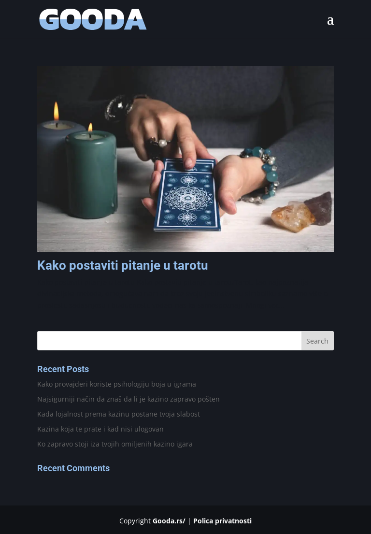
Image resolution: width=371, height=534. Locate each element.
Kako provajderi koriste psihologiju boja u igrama (116, 384)
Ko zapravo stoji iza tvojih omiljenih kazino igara (115, 443)
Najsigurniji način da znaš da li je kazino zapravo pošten (128, 399)
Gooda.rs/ (169, 520)
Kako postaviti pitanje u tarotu (122, 265)
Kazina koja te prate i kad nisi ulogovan (100, 428)
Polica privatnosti (222, 520)
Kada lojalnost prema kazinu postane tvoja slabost (118, 414)
